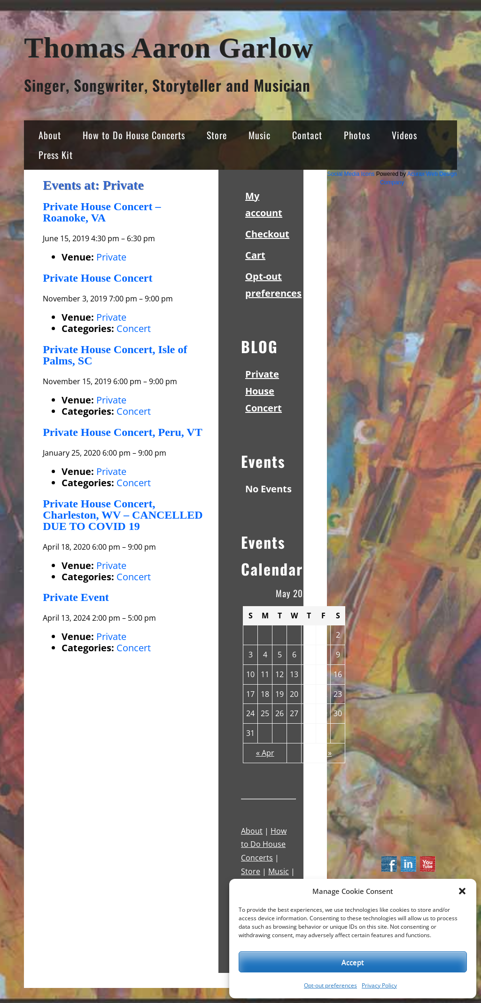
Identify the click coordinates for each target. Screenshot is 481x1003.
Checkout (267, 234)
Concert (133, 328)
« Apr (265, 753)
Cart (255, 255)
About (50, 135)
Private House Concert (263, 391)
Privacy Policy (379, 985)
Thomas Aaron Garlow (168, 47)
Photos (357, 135)
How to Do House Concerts (134, 135)
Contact (307, 135)
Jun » (323, 753)
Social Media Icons (351, 174)
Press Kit (56, 155)
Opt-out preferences (330, 985)
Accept (352, 962)
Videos (404, 135)
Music (259, 135)
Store (217, 135)
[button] (462, 891)
